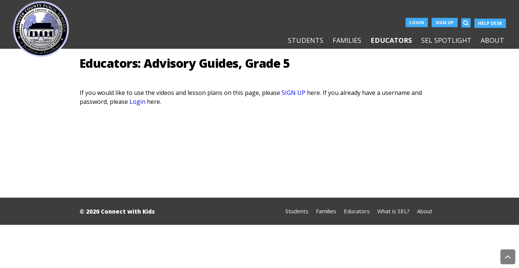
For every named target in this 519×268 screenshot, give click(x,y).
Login (416, 22)
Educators (357, 211)
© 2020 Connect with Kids (117, 211)
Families (326, 211)
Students (296, 211)
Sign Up (444, 22)
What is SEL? (393, 211)
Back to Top (507, 256)
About (424, 211)
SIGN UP (293, 93)
